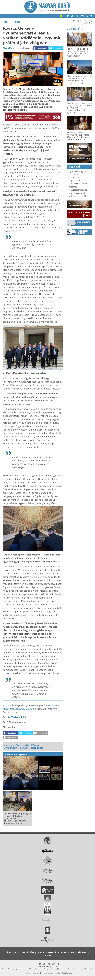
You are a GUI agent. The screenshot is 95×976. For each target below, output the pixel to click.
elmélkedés (74, 177)
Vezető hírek (75, 29)
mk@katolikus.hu (69, 969)
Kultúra (47, 955)
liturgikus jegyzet (77, 193)
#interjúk (9, 745)
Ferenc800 (81, 196)
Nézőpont (9, 47)
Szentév (83, 183)
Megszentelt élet (66, 952)
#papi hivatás (22, 745)
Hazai (17, 952)
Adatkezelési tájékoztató (63, 973)
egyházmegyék (77, 171)
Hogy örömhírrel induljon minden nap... (78, 151)
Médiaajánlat (37, 973)
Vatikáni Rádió (19, 717)
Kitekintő (51, 952)
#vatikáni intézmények (16, 747)
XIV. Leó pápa (28, 952)
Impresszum (27, 973)
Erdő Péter (74, 174)
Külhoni (40, 952)
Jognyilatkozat (48, 973)
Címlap (9, 952)
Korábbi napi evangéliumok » (80, 159)
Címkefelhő (74, 166)
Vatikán (72, 196)
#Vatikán (35, 745)
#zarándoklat (36, 747)
